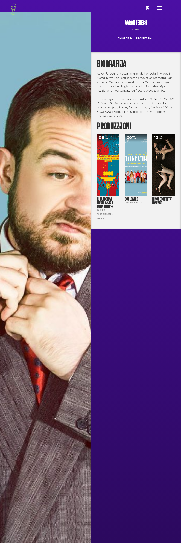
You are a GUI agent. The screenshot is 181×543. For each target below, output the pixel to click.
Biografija (125, 38)
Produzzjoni (144, 38)
